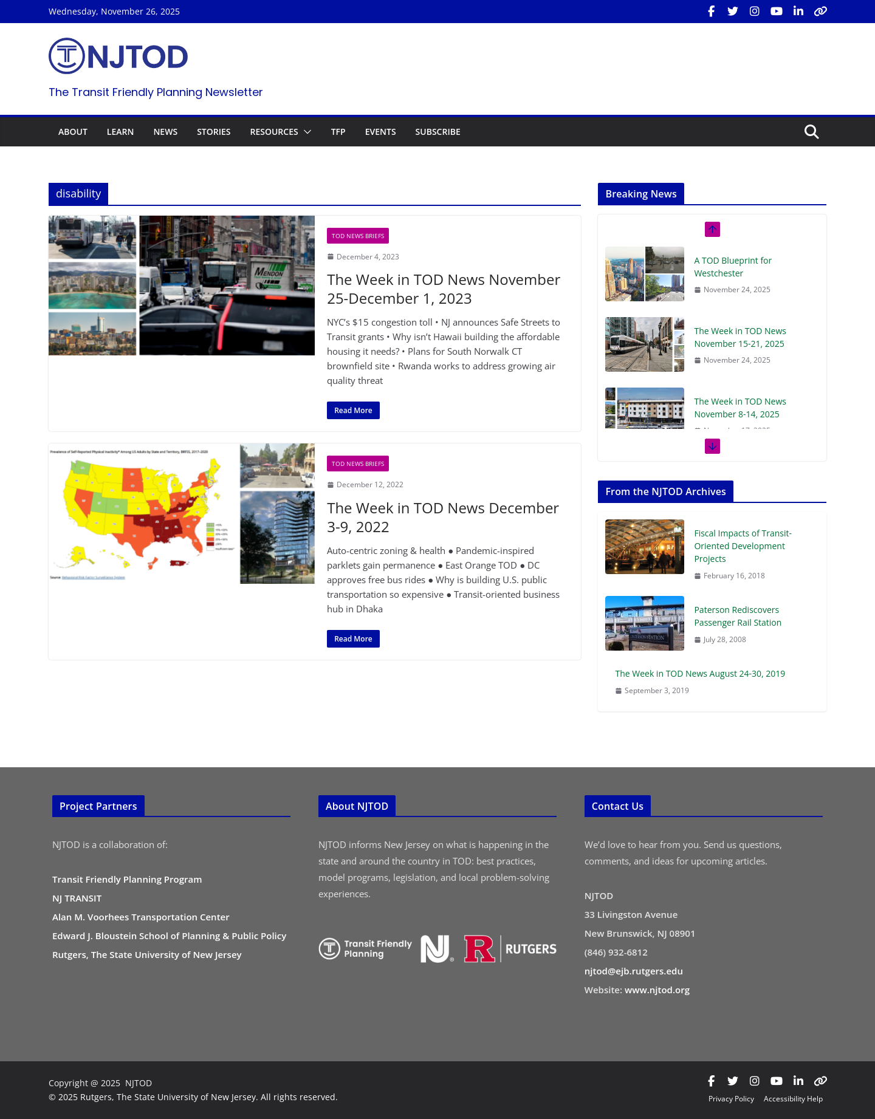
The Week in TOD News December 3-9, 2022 (443, 517)
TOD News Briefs (358, 235)
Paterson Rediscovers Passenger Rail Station (737, 616)
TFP (338, 131)
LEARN (120, 131)
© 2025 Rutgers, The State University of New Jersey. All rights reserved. (193, 1097)
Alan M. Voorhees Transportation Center (141, 917)
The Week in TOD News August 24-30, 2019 (700, 673)
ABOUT (73, 131)
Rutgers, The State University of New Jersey (147, 954)
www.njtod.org (657, 990)
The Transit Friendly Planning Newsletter (156, 92)
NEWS (165, 131)
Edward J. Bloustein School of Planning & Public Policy (169, 935)
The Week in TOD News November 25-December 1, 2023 (443, 288)
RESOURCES (274, 131)
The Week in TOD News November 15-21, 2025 (740, 337)
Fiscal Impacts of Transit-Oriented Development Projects (743, 545)
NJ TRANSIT (76, 898)
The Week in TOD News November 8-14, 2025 (740, 407)
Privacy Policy (731, 1098)
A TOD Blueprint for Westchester (733, 267)
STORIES (213, 131)
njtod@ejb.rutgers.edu (634, 971)
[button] (305, 131)
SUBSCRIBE (438, 131)
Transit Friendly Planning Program (127, 879)
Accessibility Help (793, 1098)
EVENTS (380, 131)
